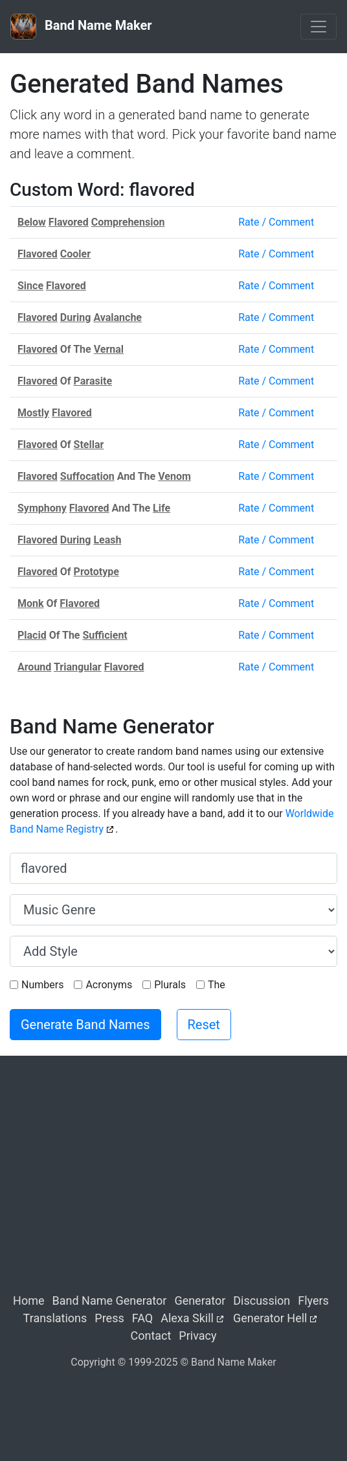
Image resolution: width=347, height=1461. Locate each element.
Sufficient (104, 635)
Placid (32, 635)
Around (34, 667)
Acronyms (108, 985)
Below (31, 222)
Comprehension (128, 222)
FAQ (142, 1318)
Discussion (261, 1300)
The (216, 985)
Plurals (170, 985)
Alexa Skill (187, 1318)
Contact (150, 1335)
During (75, 317)
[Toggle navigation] (318, 27)
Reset (204, 1024)
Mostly (33, 413)
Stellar (89, 444)
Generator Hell (270, 1318)
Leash (107, 540)
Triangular (78, 667)
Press (109, 1318)
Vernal (109, 349)
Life (161, 508)
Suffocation (87, 476)
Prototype (96, 571)
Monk (30, 603)
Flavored (69, 222)
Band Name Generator (109, 1300)
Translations (55, 1318)
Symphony (42, 508)
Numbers (42, 985)
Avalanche (117, 317)
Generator (199, 1300)
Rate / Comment (276, 222)
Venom (174, 476)
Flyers (313, 1300)
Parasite (93, 381)
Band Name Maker (81, 27)
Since (30, 285)
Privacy (197, 1335)
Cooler (75, 254)
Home (28, 1300)
